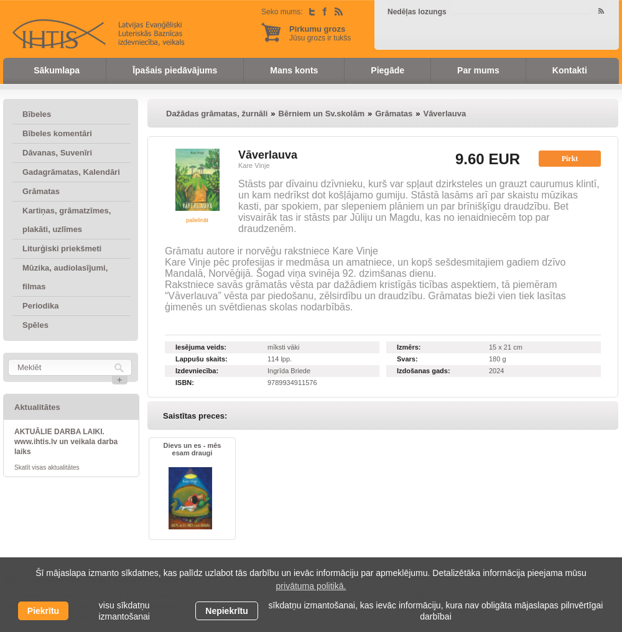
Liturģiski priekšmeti (61, 248)
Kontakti (569, 70)
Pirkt (570, 158)
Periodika (40, 305)
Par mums (478, 70)
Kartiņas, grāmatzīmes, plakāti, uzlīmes (66, 220)
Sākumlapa (57, 70)
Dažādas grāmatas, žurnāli (216, 113)
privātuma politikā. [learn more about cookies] (311, 586)
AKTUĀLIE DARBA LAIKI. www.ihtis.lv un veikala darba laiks (66, 441)
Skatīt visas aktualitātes (47, 467)
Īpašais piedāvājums (174, 70)
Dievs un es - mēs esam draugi (192, 449)
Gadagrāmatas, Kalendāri (71, 172)
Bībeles (36, 114)
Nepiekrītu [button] (226, 611)
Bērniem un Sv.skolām (321, 113)
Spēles (35, 325)
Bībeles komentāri (57, 133)
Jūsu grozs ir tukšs (320, 33)
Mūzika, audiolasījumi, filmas (65, 277)
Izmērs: (409, 347)
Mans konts (294, 70)
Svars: (407, 359)
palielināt (197, 220)
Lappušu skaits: (201, 359)
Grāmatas (41, 191)
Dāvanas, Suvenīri (57, 152)
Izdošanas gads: (423, 370)
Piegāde (387, 70)
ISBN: (184, 382)
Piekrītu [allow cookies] (43, 611)
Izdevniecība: (196, 370)
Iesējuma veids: (200, 347)
